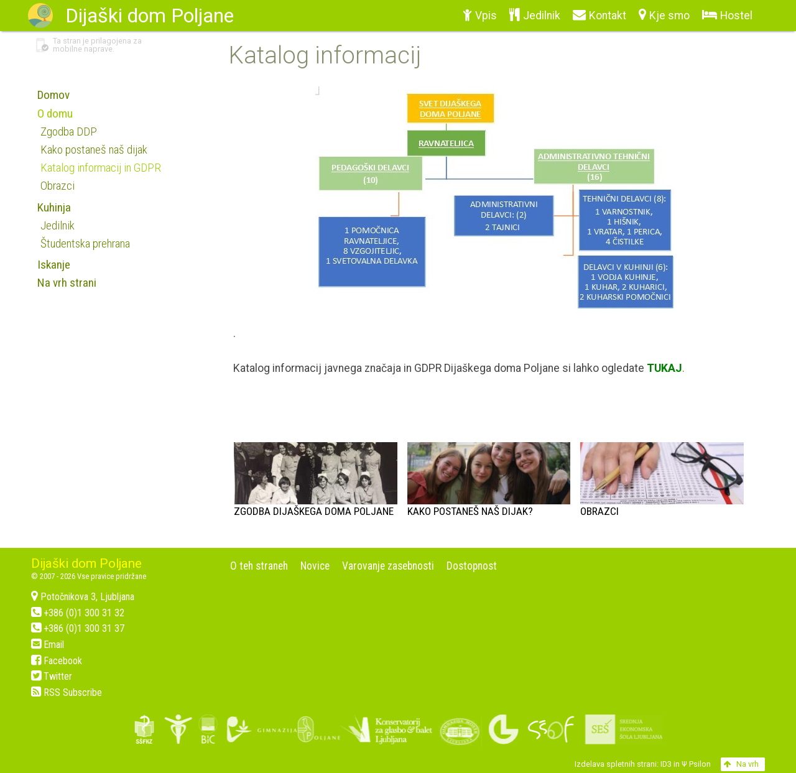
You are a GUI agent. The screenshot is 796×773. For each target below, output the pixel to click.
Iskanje (53, 264)
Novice (315, 566)
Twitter (51, 676)
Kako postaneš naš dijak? (470, 511)
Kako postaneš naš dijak (93, 149)
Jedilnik (57, 225)
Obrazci (599, 511)
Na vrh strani (66, 282)
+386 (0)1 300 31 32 (77, 613)
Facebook (56, 661)
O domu (55, 113)
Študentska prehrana (85, 243)
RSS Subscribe (66, 692)
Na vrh (741, 764)
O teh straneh (259, 566)
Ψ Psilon (696, 764)
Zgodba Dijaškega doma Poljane (314, 511)
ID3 (666, 764)
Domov (53, 95)
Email (47, 644)
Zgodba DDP (68, 131)
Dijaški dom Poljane (86, 563)
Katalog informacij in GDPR (100, 167)
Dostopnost (472, 566)
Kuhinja (54, 207)
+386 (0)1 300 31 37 (77, 628)
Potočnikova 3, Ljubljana (82, 597)
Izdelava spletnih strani (616, 764)
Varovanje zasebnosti (388, 566)
